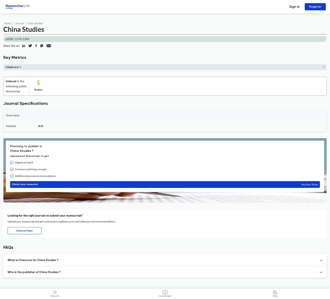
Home (7, 23)
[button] (20, 67)
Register (315, 6)
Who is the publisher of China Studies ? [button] (34, 272)
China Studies (35, 23)
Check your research (165, 184)
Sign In (294, 7)
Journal (19, 23)
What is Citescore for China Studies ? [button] (33, 260)
